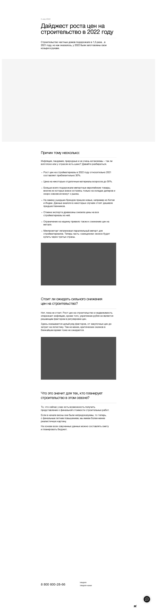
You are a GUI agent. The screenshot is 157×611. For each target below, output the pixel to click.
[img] (145, 606)
